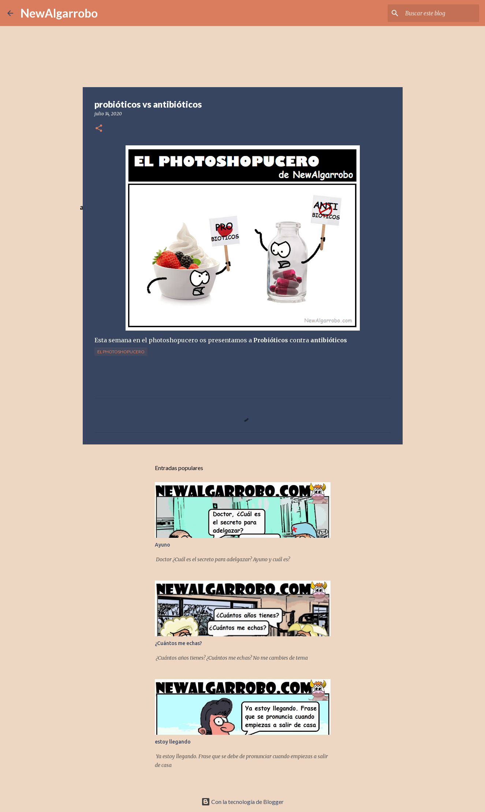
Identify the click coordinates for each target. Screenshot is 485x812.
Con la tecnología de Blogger (242, 801)
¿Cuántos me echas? (178, 643)
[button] (98, 129)
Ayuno (162, 545)
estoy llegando (173, 742)
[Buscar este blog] (440, 13)
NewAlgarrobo (59, 13)
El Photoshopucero (121, 351)
